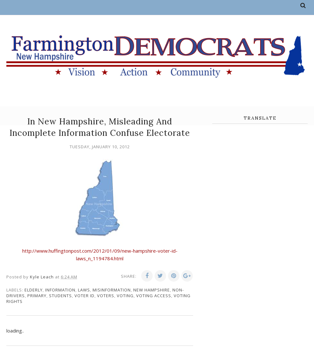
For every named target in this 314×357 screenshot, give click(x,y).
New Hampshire (151, 290)
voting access (153, 295)
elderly (33, 290)
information (60, 290)
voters (105, 295)
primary (36, 295)
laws (84, 290)
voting (125, 295)
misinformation (112, 290)
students (60, 295)
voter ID (84, 295)
